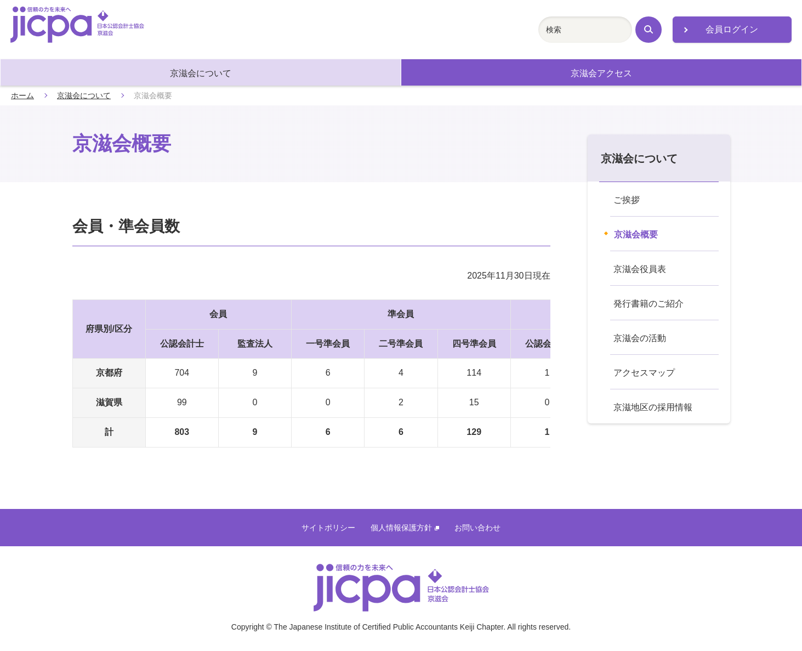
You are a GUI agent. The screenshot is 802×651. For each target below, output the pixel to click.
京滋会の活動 (639, 338)
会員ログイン (732, 29)
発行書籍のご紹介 (648, 303)
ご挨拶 (626, 200)
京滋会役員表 (639, 269)
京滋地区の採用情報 (652, 407)
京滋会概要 (636, 234)
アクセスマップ (644, 372)
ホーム (22, 95)
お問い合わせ (477, 527)
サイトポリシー (328, 527)
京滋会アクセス (601, 73)
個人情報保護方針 (405, 527)
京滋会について (200, 73)
